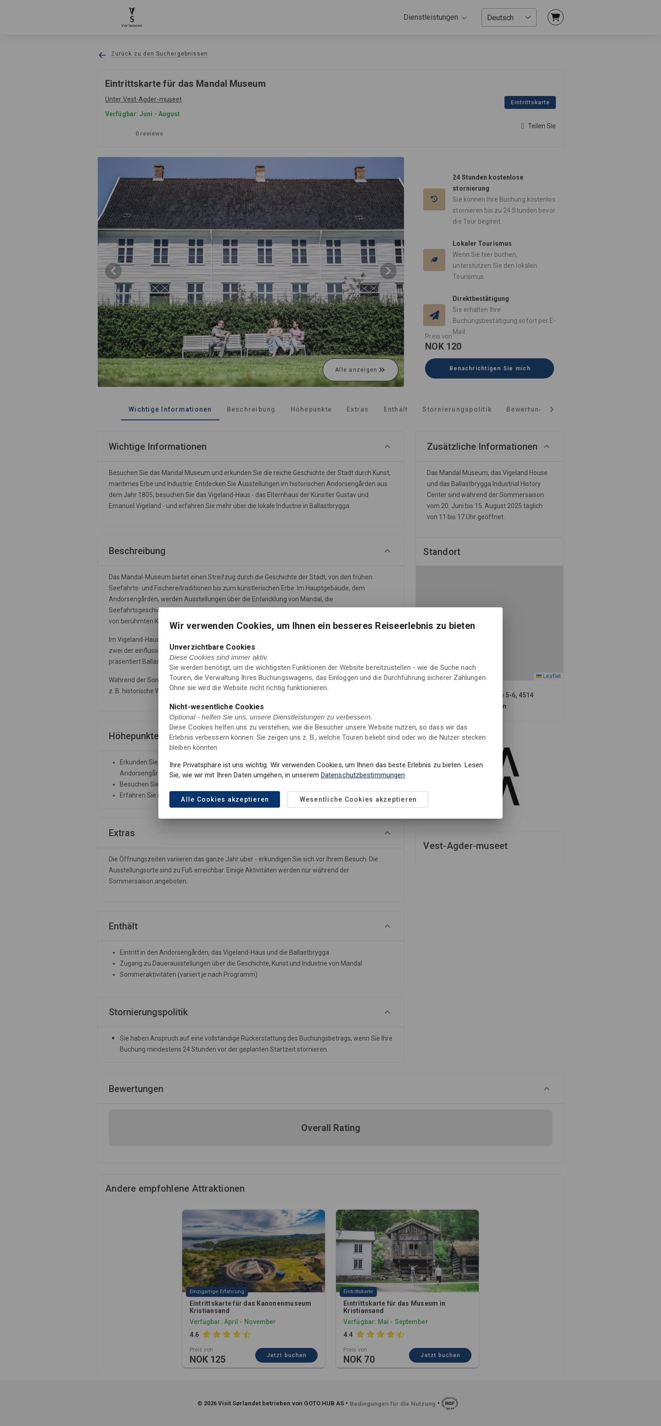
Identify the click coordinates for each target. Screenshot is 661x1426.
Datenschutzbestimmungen (363, 775)
